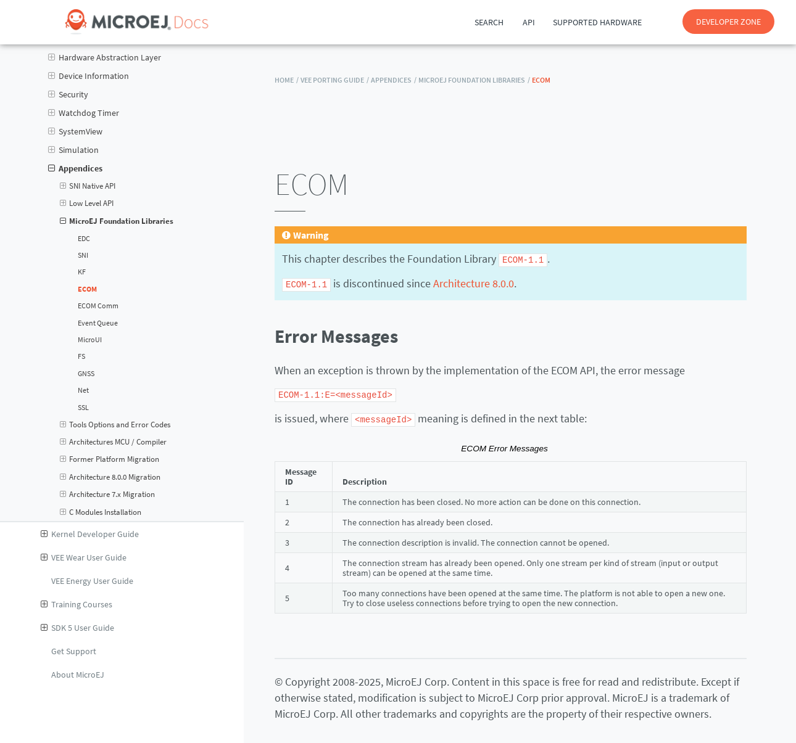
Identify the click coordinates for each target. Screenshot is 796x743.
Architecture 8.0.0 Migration (110, 477)
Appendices (75, 168)
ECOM (87, 289)
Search (489, 22)
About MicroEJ (77, 674)
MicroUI (90, 339)
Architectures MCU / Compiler (113, 442)
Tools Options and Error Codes (115, 424)
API (529, 22)
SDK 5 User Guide (77, 627)
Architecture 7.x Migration (107, 494)
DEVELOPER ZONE (728, 21)
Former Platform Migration (110, 459)
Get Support (73, 651)
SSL (83, 407)
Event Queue (98, 323)
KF (82, 272)
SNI (83, 255)
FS (81, 356)
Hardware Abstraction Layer (104, 57)
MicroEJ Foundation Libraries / (474, 79)
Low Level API (87, 203)
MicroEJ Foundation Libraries (117, 221)
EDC (84, 238)
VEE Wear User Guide (83, 557)
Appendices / (394, 79)
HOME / (287, 79)
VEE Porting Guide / (335, 79)
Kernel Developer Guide (90, 534)
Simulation (73, 149)
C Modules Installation (101, 512)
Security (68, 94)
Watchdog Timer (83, 112)
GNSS (86, 373)
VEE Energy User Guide (92, 580)
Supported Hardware (597, 22)
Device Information (88, 75)
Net (83, 390)
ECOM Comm (98, 306)
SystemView (75, 131)
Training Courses (76, 604)
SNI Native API (88, 186)
